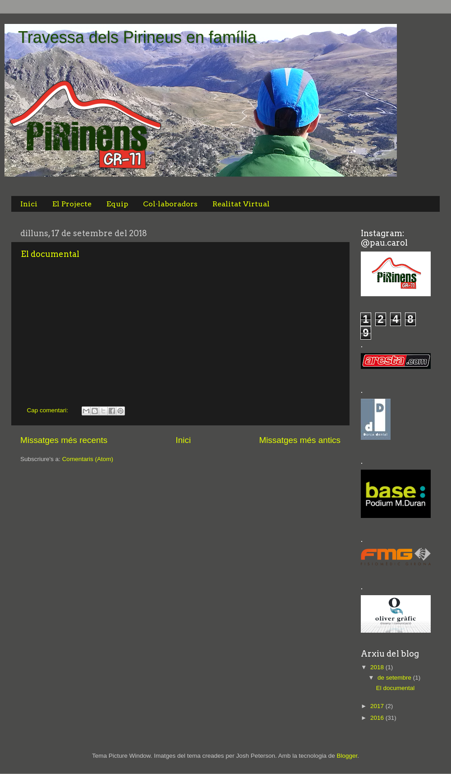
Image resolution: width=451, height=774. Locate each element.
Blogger (346, 755)
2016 (378, 717)
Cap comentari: (48, 410)
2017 (378, 706)
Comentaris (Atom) (87, 459)
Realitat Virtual (241, 204)
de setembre (395, 677)
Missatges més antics (300, 440)
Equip (117, 204)
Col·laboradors (170, 204)
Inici (28, 204)
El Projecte (72, 204)
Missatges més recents (63, 440)
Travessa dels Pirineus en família (137, 37)
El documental (50, 254)
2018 (378, 667)
